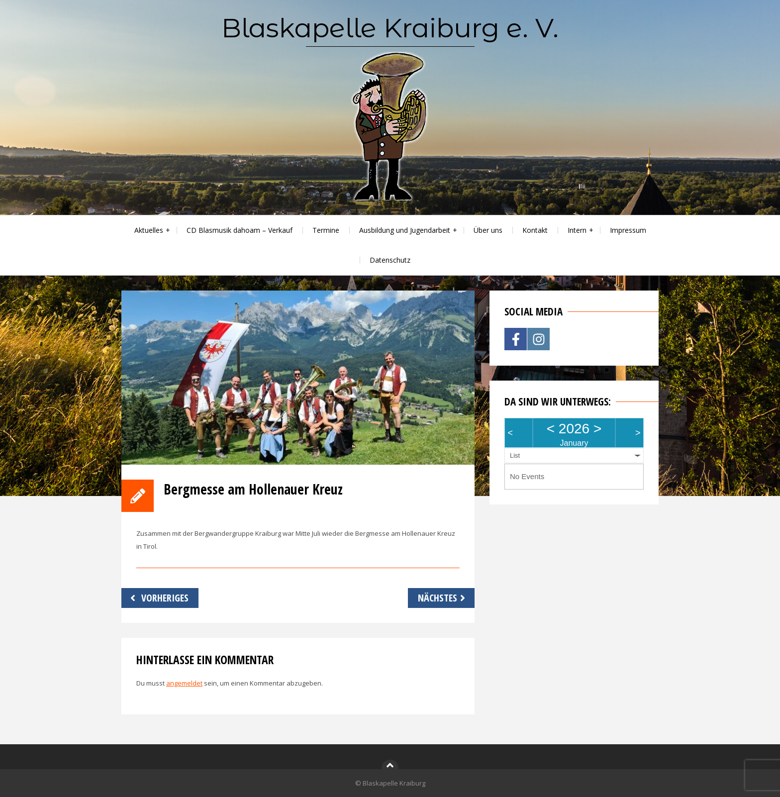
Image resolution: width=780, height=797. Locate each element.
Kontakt (535, 230)
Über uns (488, 230)
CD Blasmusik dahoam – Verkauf (239, 230)
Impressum (628, 230)
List (515, 455)
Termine (325, 230)
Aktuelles (148, 230)
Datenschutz (390, 260)
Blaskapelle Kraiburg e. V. (390, 28)
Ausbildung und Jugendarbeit (404, 230)
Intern (577, 230)
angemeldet (184, 683)
